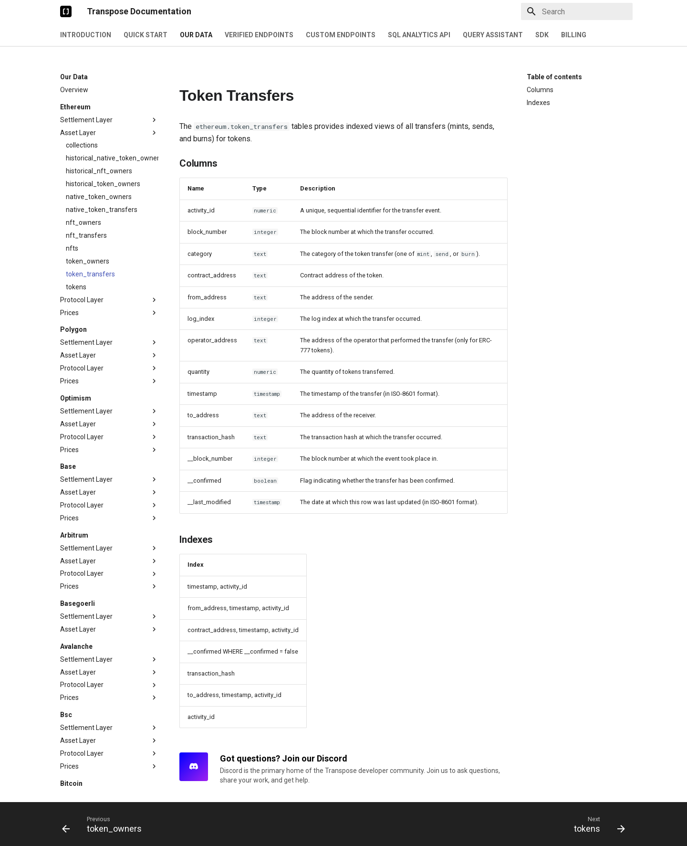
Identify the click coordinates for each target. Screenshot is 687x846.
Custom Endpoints (340, 35)
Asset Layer (109, 93)
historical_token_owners (103, 144)
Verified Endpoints (259, 35)
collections (82, 105)
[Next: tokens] (596, 824)
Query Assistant (493, 35)
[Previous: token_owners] (105, 824)
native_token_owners (99, 157)
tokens (76, 247)
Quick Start (145, 35)
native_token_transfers (101, 170)
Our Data (196, 35)
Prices (109, 273)
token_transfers (90, 234)
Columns (540, 90)
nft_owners (83, 183)
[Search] (577, 11)
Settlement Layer (109, 80)
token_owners (87, 221)
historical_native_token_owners (112, 118)
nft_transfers (86, 196)
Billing (573, 35)
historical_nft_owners (99, 131)
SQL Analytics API (419, 35)
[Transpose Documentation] (65, 11)
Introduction (85, 35)
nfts (72, 208)
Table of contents (554, 77)
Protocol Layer (109, 260)
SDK (542, 35)
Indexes (538, 102)
